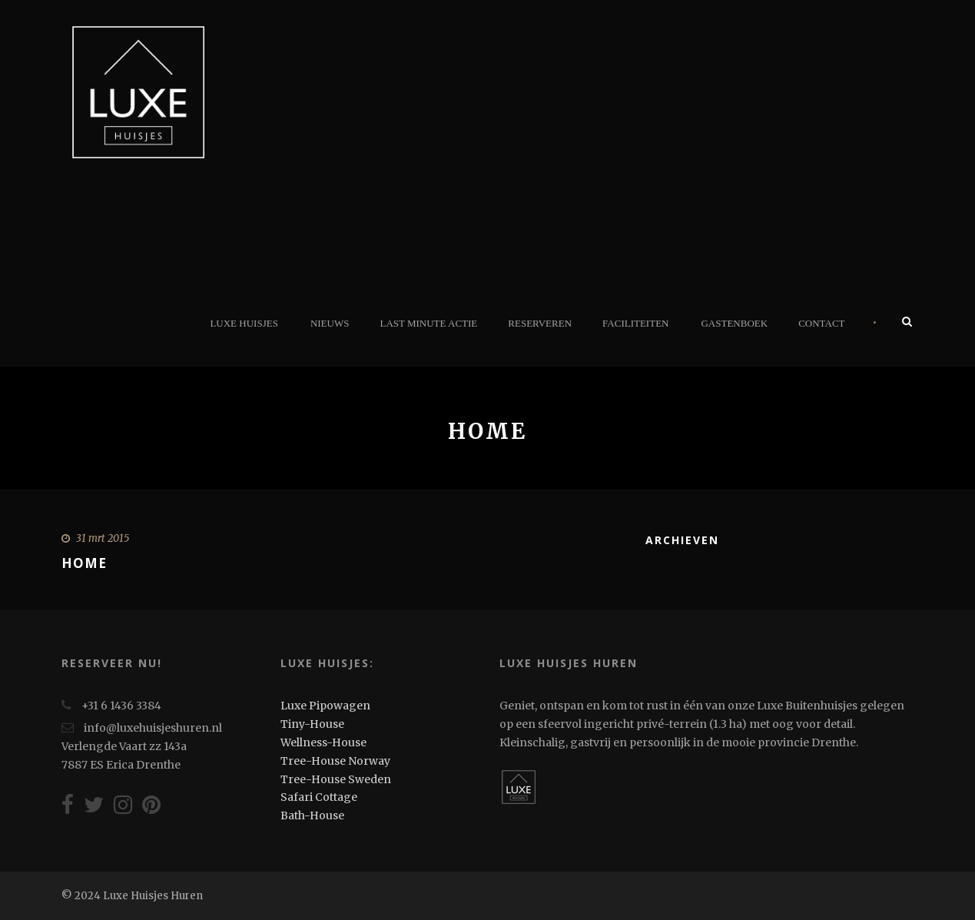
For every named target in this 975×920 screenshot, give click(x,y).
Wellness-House (323, 742)
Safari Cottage (318, 797)
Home (84, 563)
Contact (821, 323)
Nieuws (330, 323)
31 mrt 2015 (102, 538)
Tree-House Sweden (335, 779)
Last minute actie (428, 323)
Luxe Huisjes (243, 323)
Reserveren (540, 323)
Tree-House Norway (335, 761)
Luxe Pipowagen (325, 705)
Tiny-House (312, 724)
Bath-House (312, 815)
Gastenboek (734, 323)
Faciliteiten (635, 323)
